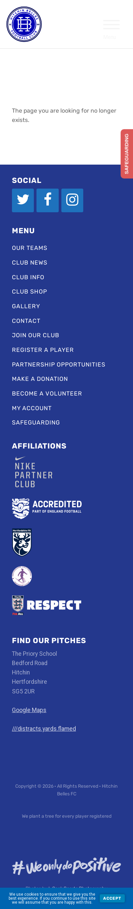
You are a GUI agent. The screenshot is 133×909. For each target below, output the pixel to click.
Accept (112, 898)
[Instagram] (72, 200)
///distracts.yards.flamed (44, 728)
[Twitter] (23, 200)
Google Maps (29, 710)
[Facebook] (47, 200)
